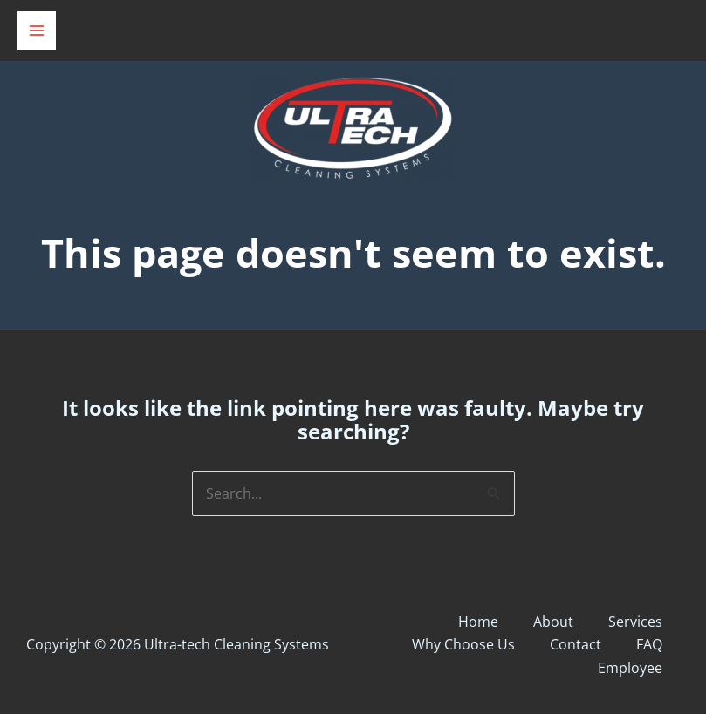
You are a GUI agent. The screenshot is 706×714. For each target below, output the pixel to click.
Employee (630, 667)
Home (478, 621)
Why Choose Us (463, 644)
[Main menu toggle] (36, 30)
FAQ (649, 644)
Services (635, 621)
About (553, 621)
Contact (575, 644)
